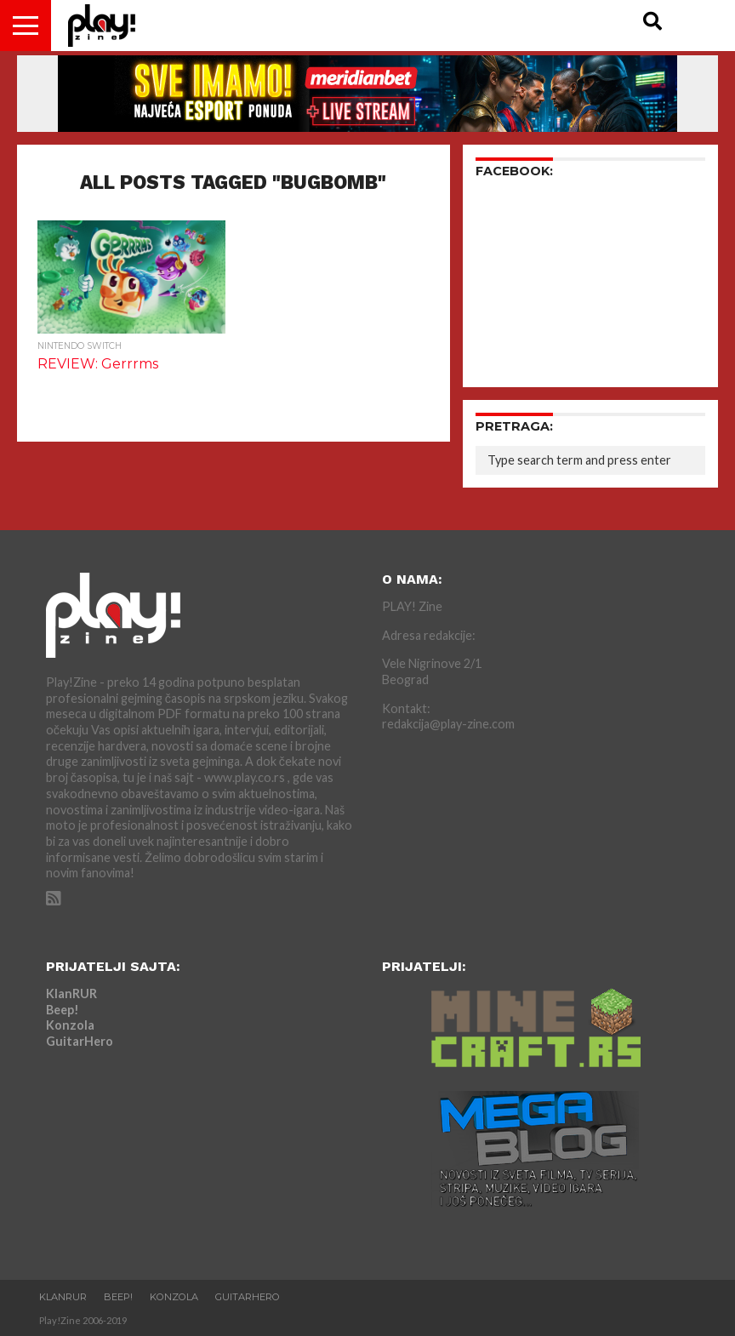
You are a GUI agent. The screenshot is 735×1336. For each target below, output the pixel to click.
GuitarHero (79, 1041)
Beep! (62, 1009)
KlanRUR (71, 993)
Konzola (70, 1025)
